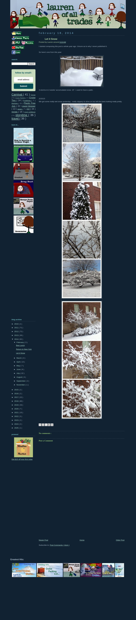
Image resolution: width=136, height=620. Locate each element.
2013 (16, 335)
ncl (28, 109)
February (20, 342)
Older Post (120, 540)
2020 (16, 409)
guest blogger (28, 106)
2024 (16, 424)
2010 (16, 324)
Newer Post (43, 540)
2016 (16, 394)
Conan (33, 95)
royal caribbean (29, 112)
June (18, 369)
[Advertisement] (81, 518)
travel (15, 118)
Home (82, 540)
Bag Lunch (20, 345)
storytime (22, 115)
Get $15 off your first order (22, 459)
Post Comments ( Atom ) (59, 545)
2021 (16, 413)
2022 (16, 416)
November (20, 385)
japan (20, 109)
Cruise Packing (20, 98)
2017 (16, 397)
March (19, 358)
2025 (16, 428)
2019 (16, 405)
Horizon (15, 103)
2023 (16, 420)
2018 (16, 401)
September (21, 381)
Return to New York (24, 349)
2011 (16, 328)
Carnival (17, 94)
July (18, 373)
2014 (16, 339)
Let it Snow (20, 353)
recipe (15, 112)
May (18, 366)
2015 (16, 390)
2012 (16, 331)
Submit (23, 86)
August (19, 377)
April (18, 362)
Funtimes (27, 101)
